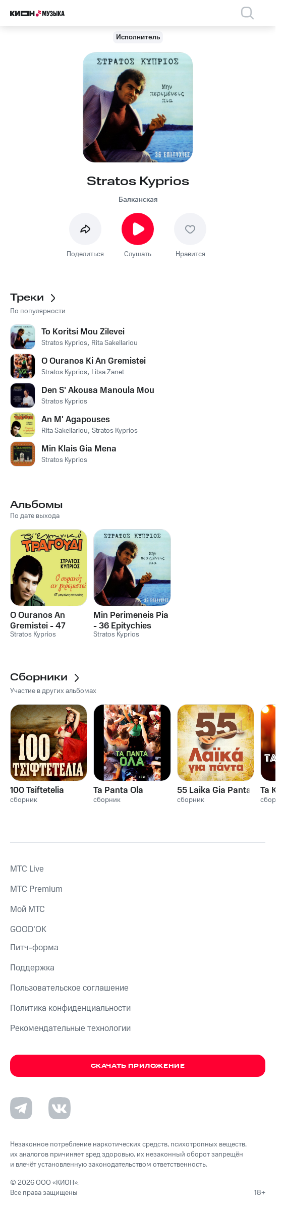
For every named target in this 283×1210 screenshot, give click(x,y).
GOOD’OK (28, 930)
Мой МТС (27, 909)
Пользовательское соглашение (69, 988)
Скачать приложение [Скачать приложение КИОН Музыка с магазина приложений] (138, 1066)
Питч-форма (34, 948)
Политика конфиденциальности (70, 1008)
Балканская (138, 200)
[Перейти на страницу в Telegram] (21, 1108)
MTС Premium (36, 889)
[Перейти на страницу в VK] (59, 1108)
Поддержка (32, 968)
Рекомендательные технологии (70, 1028)
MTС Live (27, 869)
